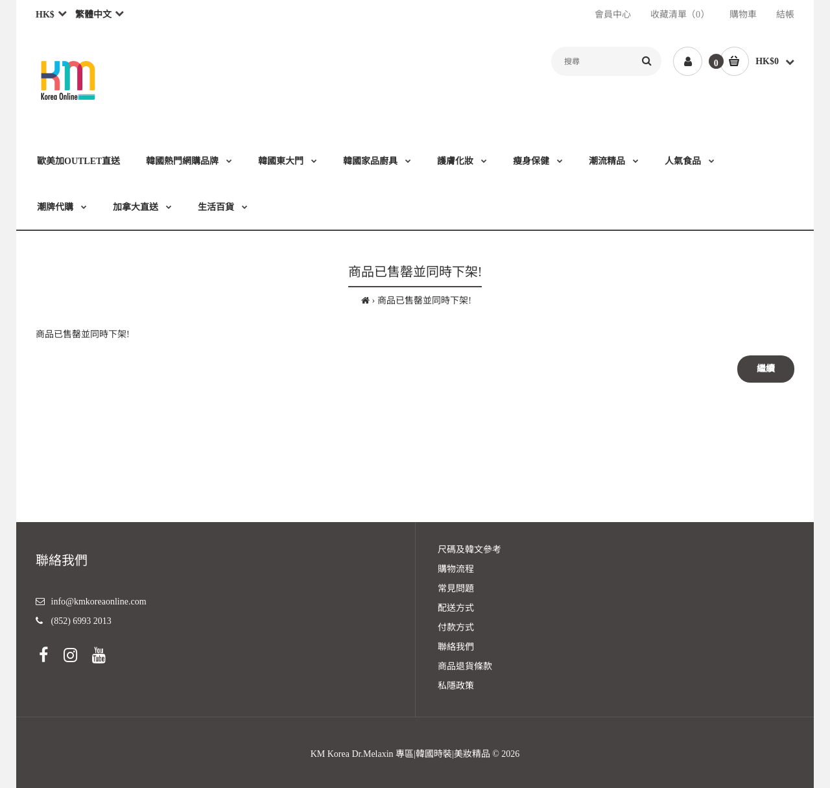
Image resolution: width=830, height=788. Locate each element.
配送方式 (456, 608)
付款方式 (456, 627)
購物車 (743, 14)
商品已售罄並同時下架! (424, 300)
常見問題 (456, 588)
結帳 (785, 14)
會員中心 (613, 14)
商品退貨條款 (465, 666)
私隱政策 (456, 686)
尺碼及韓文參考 (469, 550)
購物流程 (456, 569)
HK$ (45, 14)
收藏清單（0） (679, 14)
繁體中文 (93, 14)
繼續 (766, 369)
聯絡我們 (456, 647)
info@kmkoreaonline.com (99, 601)
